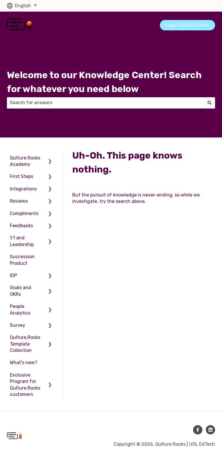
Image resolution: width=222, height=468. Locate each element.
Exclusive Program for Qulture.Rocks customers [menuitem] (25, 384)
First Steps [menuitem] (21, 176)
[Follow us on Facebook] (197, 429)
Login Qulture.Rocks (187, 25)
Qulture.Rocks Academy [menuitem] (25, 161)
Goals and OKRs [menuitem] (20, 291)
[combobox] (105, 102)
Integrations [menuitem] (23, 189)
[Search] (209, 102)
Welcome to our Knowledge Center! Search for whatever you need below (104, 81)
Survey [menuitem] (17, 325)
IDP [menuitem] (13, 275)
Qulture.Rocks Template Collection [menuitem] (25, 344)
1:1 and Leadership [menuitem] (22, 241)
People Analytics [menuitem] (20, 309)
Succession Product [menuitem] (22, 260)
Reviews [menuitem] (19, 201)
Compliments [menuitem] (24, 213)
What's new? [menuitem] (23, 362)
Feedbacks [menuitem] (21, 225)
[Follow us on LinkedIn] (210, 429)
